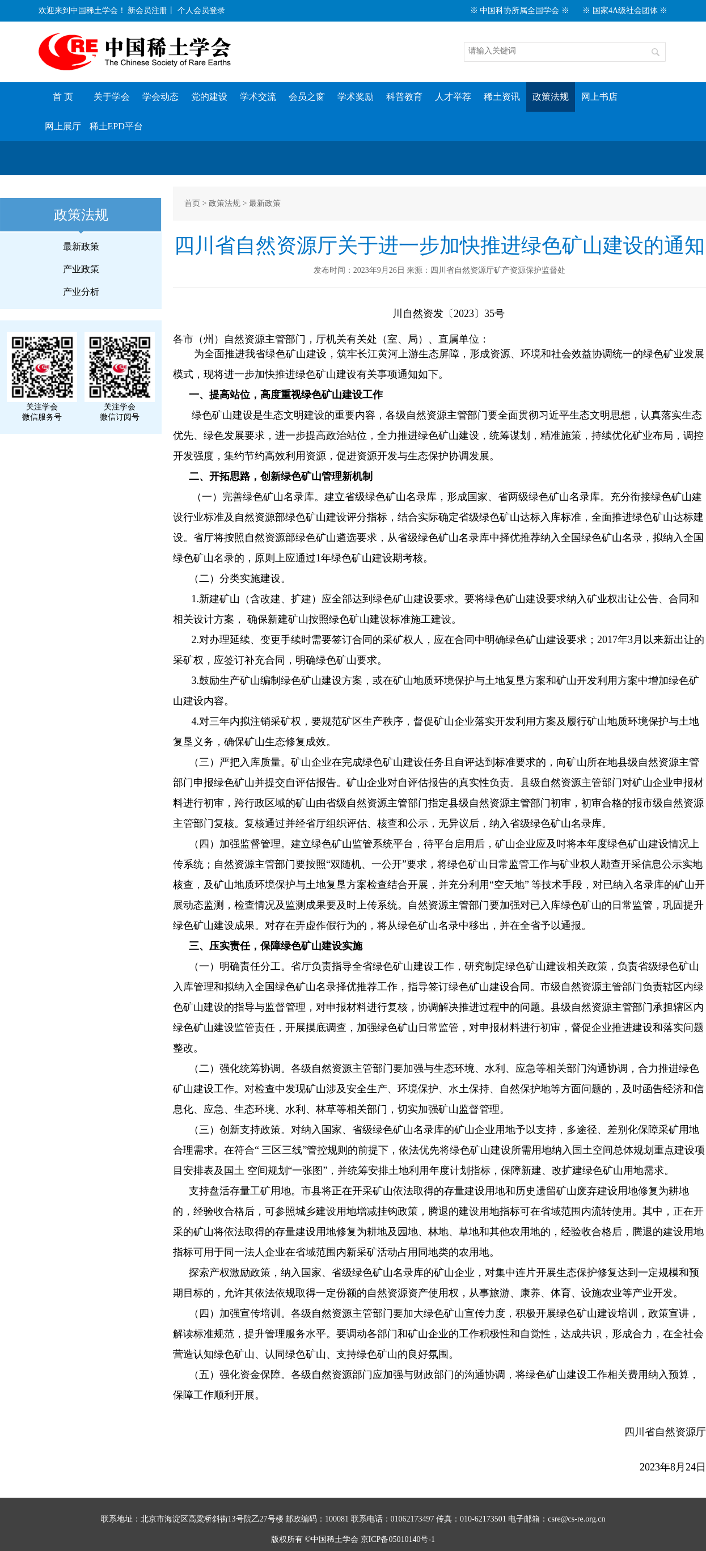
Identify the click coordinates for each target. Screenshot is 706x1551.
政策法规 (550, 97)
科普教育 (404, 97)
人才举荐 (453, 97)
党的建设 (209, 97)
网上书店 (599, 97)
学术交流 (258, 97)
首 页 (63, 97)
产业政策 (81, 269)
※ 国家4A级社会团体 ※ (624, 10)
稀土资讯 (502, 97)
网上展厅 (63, 126)
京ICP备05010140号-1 (398, 1539)
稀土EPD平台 (116, 126)
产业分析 (81, 292)
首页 (192, 203)
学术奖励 (355, 97)
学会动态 (160, 97)
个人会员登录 (201, 10)
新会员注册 (147, 10)
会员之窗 (307, 97)
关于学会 (112, 97)
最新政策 (81, 246)
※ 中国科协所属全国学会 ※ (519, 10)
